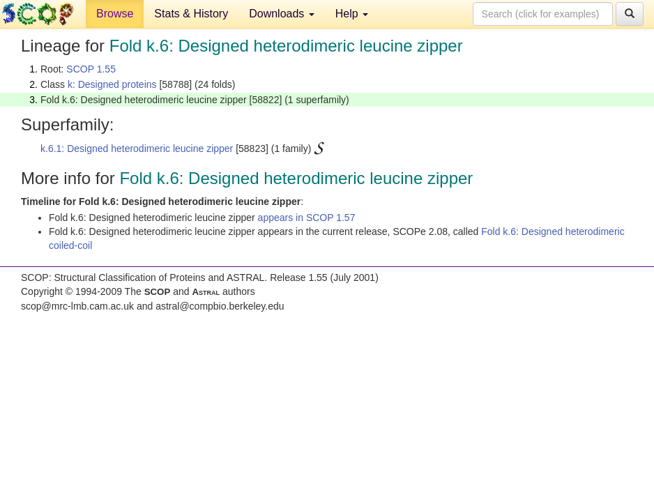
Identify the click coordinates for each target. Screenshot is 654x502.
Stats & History (191, 14)
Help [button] (351, 14)
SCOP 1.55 (91, 69)
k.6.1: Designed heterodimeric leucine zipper (136, 148)
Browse (114, 14)
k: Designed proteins (112, 84)
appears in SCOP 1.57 (307, 217)
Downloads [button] (281, 14)
